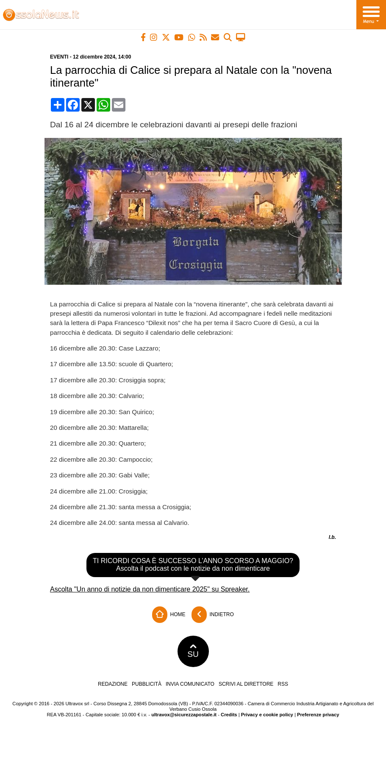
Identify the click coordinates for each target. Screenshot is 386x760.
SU (193, 651)
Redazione (113, 684)
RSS (283, 684)
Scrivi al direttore (246, 684)
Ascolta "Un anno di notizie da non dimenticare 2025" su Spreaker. (150, 589)
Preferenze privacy (318, 714)
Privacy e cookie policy (267, 714)
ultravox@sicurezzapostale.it (184, 714)
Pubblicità (146, 684)
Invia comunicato (190, 684)
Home (168, 614)
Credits (229, 714)
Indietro (213, 614)
